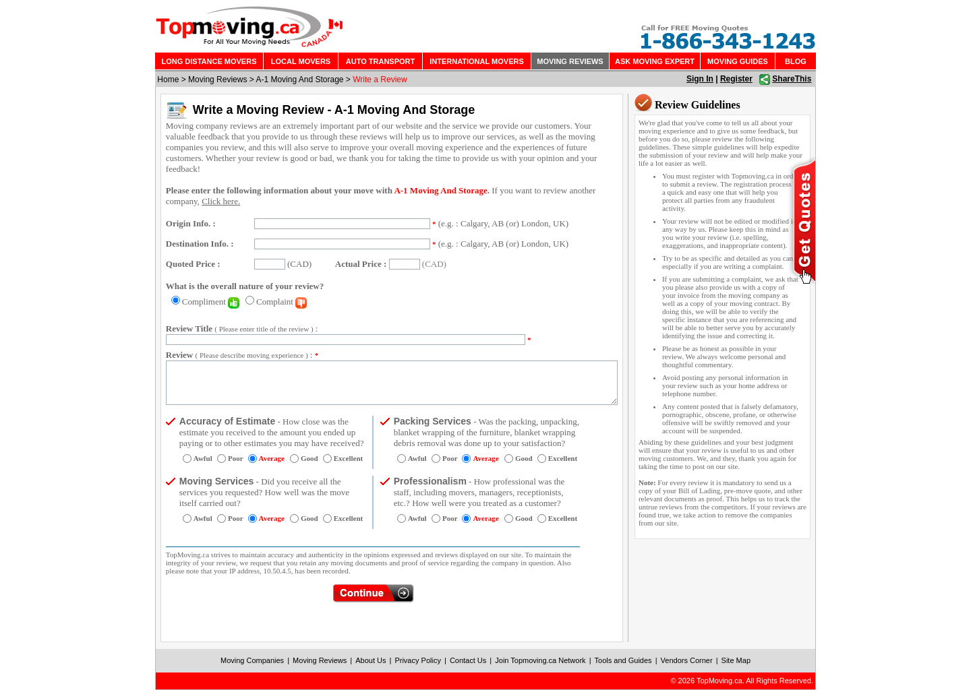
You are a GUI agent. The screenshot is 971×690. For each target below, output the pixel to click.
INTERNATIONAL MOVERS (477, 61)
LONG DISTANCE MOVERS (209, 61)
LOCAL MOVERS (300, 61)
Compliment (210, 301)
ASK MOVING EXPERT (655, 61)
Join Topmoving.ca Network (540, 660)
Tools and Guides (623, 660)
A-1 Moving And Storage (299, 79)
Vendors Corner (687, 660)
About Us (370, 660)
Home (168, 79)
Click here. (221, 201)
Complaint (281, 301)
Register (736, 79)
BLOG (795, 61)
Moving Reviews (217, 79)
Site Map (736, 660)
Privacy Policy (417, 660)
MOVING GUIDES (737, 61)
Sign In (699, 79)
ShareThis (791, 79)
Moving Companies (252, 660)
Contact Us (468, 660)
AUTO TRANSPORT (380, 61)
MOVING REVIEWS (570, 61)
